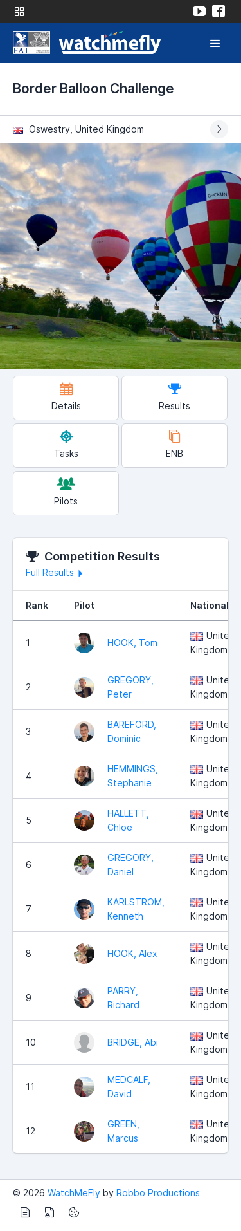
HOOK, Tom (132, 642)
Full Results (56, 572)
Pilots (66, 491)
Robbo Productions (158, 1192)
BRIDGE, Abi (132, 1042)
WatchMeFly (74, 1192)
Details (66, 396)
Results (174, 396)
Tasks (66, 444)
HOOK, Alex (132, 953)
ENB (174, 444)
